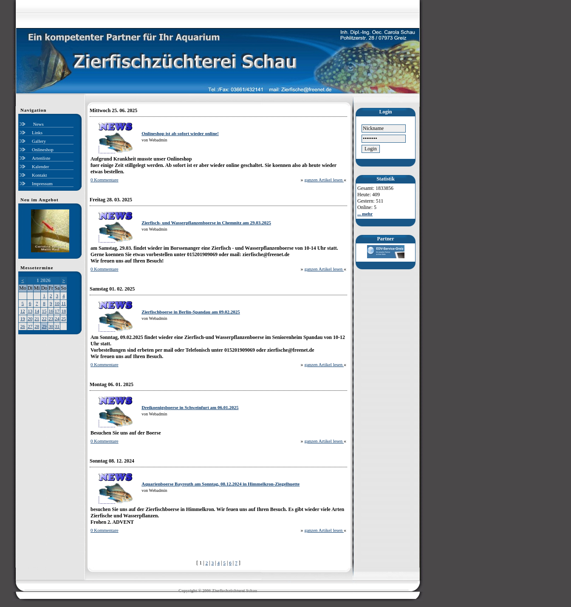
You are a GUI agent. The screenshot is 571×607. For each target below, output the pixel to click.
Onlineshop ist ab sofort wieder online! (180, 133)
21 (36, 318)
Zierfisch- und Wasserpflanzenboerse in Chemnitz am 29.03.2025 (206, 222)
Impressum (42, 183)
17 (57, 310)
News (38, 124)
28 (36, 326)
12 (22, 310)
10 (57, 303)
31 (57, 326)
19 (22, 318)
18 (63, 310)
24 (57, 318)
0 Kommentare (104, 179)
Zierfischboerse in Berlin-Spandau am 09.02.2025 (190, 311)
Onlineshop (43, 149)
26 (22, 326)
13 (30, 310)
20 (30, 318)
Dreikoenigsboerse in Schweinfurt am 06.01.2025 (189, 407)
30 (50, 326)
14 (36, 310)
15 (44, 310)
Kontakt (39, 175)
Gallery (39, 141)
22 (44, 318)
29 (44, 326)
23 (50, 318)
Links (37, 132)
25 (63, 318)
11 (63, 303)
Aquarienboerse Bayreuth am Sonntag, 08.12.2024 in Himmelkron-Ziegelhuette (220, 483)
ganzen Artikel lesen (324, 179)
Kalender (40, 166)
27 (30, 326)
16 (50, 310)
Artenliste (41, 158)
